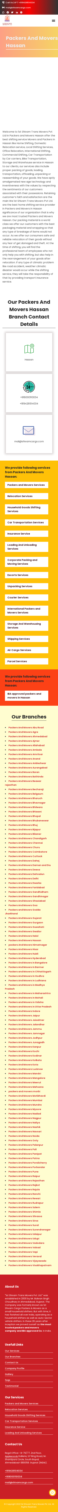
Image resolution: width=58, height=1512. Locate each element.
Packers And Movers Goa (23, 905)
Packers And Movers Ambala (25, 749)
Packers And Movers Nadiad (25, 1113)
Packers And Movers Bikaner (25, 834)
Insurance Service (18, 533)
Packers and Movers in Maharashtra (30, 993)
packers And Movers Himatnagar (28, 944)
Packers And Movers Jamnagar (27, 1033)
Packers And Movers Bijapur (25, 829)
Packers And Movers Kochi (24, 1051)
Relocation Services (19, 496)
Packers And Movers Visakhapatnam (30, 1265)
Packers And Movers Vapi (23, 1251)
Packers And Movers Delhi (24, 878)
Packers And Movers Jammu (25, 1029)
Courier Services (17, 597)
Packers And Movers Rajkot (24, 1185)
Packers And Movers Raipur (24, 1176)
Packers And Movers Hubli (23, 953)
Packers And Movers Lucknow (26, 1069)
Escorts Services (17, 575)
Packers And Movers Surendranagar (30, 1229)
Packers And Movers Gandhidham (28, 891)
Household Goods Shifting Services (25, 1415)
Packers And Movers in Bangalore (28, 962)
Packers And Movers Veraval (25, 1256)
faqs (7, 1380)
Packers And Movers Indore (24, 1011)
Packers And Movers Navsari (25, 1131)
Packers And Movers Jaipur (24, 1015)
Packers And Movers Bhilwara (26, 807)
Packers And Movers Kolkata (25, 1060)
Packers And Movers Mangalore (27, 1078)
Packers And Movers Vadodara (26, 1243)
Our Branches (12, 1356)
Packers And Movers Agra (23, 732)
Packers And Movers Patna (24, 1158)
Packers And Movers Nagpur (25, 1118)
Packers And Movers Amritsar (26, 754)
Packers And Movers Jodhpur (25, 1037)
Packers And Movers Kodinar (25, 1055)
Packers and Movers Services (26, 485)
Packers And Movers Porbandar (27, 1167)
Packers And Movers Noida (24, 1136)
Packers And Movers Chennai (26, 842)
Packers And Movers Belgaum (26, 793)
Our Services (12, 1350)
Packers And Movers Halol (23, 935)
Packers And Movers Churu (24, 847)
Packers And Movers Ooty (23, 1140)
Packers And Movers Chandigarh (28, 838)
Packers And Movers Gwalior (25, 931)
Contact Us (11, 1362)
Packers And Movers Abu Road (26, 727)
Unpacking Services (19, 586)
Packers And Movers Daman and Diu (30, 865)
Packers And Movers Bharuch (25, 798)
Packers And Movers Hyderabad (27, 958)
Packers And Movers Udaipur (25, 1234)
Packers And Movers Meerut (25, 1082)
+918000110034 (29, 397)
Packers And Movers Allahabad (27, 745)
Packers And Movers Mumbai (25, 1100)
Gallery (9, 1374)
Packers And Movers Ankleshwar (27, 763)
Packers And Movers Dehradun (26, 874)
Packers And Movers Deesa (24, 869)
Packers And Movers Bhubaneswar (29, 820)
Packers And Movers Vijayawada (27, 1260)
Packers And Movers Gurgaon (26, 922)
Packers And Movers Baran (24, 772)
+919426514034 (29, 403)
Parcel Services (17, 661)
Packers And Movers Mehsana (26, 1086)
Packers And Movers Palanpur (26, 1144)
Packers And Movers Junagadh (27, 1042)
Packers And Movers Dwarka (25, 883)
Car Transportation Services (25, 522)
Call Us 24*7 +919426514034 (18, 2)
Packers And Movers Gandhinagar (28, 896)
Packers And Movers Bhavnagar (27, 802)
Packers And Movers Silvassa (25, 1216)
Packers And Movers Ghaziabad (27, 900)
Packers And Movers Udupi (24, 1238)
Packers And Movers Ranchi (25, 1194)
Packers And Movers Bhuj (23, 825)
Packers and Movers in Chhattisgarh (30, 971)
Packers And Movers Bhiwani (25, 811)
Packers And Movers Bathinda (26, 776)
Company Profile (14, 1368)
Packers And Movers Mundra (25, 1104)
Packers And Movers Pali (23, 1149)
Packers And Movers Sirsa (23, 1220)
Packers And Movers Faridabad (27, 887)
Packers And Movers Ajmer (24, 740)
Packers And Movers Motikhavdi (27, 1095)
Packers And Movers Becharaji (26, 789)
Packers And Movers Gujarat (25, 918)
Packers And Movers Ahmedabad (28, 736)
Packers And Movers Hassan (25, 940)
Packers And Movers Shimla (25, 1211)
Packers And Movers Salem (24, 1207)
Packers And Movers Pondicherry (28, 1162)
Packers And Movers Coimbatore (28, 851)
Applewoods (11, 1456)
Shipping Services (18, 639)
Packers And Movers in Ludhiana (27, 980)
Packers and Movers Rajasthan (27, 1180)
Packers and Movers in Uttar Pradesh (30, 1006)
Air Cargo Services (19, 650)
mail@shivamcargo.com (16, 7)
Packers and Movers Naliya (24, 1122)
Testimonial (12, 1385)
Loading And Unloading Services (23, 1432)
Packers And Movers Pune (24, 1171)
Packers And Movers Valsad (25, 1247)
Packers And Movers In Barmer (26, 967)
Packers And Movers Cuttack (25, 856)
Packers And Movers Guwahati (26, 927)
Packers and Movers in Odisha (26, 1002)
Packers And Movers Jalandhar (27, 1024)
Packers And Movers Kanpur (25, 1046)
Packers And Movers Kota (23, 1064)
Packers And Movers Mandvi (25, 1073)
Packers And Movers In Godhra (26, 976)
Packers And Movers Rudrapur (26, 1202)
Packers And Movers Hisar (23, 949)
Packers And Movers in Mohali (26, 997)
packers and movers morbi (24, 1091)
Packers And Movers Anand (24, 758)
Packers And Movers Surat (24, 1225)
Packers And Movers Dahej (24, 860)
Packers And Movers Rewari (24, 1198)
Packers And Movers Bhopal (25, 816)
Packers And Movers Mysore (25, 1109)
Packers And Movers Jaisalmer (26, 1020)
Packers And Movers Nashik (24, 1127)
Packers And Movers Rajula (24, 1189)
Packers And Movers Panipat (25, 1153)
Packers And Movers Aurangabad (28, 767)
